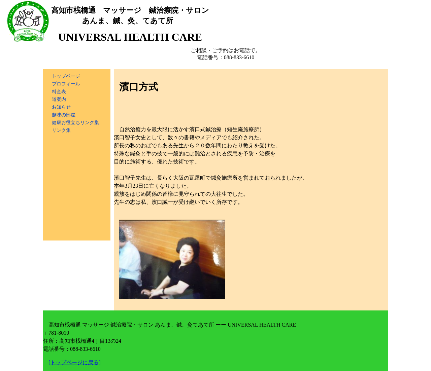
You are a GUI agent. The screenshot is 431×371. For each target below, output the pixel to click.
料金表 (59, 91)
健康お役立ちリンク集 (75, 122)
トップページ (66, 76)
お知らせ (61, 107)
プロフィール (66, 83)
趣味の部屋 (63, 114)
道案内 (59, 99)
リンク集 (61, 130)
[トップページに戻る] (74, 362)
